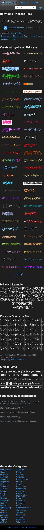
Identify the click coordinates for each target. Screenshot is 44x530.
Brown (4, 474)
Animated (21, 470)
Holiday (20, 493)
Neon (19, 498)
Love (13, 40)
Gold (3, 489)
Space (4, 515)
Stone (19, 517)
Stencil (4, 517)
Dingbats (17, 36)
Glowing (21, 486)
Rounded (5, 508)
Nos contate (13, 527)
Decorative (5, 36)
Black (4, 472)
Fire (19, 482)
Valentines (21, 520)
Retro (19, 505)
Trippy (4, 520)
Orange (4, 501)
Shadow (21, 510)
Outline (20, 501)
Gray (3, 491)
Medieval (21, 496)
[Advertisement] (22, 443)
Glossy (4, 486)
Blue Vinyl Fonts (17, 33)
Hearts (32, 36)
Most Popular (5, 470)
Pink (3, 503)
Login (40, 8)
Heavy (4, 493)
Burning (20, 474)
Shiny (19, 512)
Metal (3, 498)
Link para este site (28, 527)
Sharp (3, 512)
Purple (20, 503)
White (3, 522)
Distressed (22, 479)
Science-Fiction (23, 508)
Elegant (5, 482)
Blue (19, 472)
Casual (4, 477)
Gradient (21, 489)
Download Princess (14, 28)
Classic (4, 479)
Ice (2, 496)
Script (3, 510)
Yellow (20, 522)
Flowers (4, 40)
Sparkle (20, 515)
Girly (40, 36)
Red (3, 505)
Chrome (21, 477)
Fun (25, 36)
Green (20, 491)
